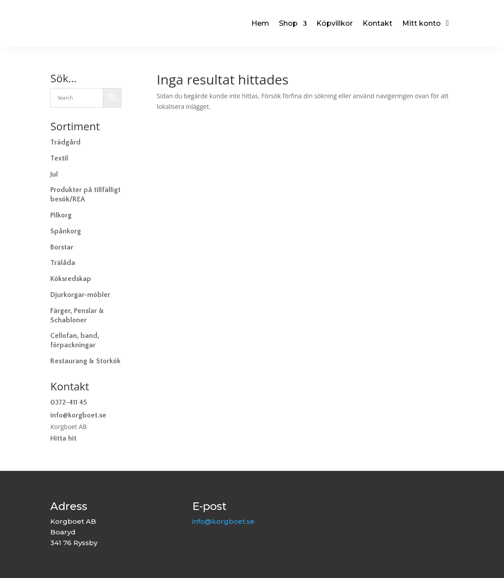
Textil (59, 158)
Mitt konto (421, 23)
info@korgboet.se (78, 415)
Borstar (61, 247)
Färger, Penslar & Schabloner (77, 315)
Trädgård (65, 142)
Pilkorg (61, 215)
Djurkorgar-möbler (80, 295)
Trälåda (62, 263)
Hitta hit (63, 438)
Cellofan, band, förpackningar (74, 340)
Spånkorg (65, 231)
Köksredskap (70, 279)
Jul (54, 174)
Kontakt (377, 23)
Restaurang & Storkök (85, 361)
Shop (288, 23)
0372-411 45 (68, 402)
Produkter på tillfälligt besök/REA (85, 194)
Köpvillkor (334, 23)
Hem (260, 23)
